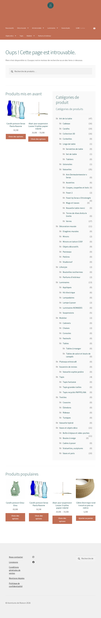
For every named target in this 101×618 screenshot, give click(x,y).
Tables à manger (73, 348)
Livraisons (13, 562)
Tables (66, 343)
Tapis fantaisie (69, 382)
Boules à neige (69, 438)
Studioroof (67, 262)
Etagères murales (71, 231)
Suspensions (68, 312)
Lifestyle (63, 267)
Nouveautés (10, 28)
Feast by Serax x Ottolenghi (78, 198)
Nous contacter (16, 557)
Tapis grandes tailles (72, 387)
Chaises (66, 328)
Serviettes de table (74, 149)
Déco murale (21, 28)
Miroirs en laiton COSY (73, 241)
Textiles (63, 397)
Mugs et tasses (72, 203)
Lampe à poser (69, 302)
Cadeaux (66, 123)
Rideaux (66, 412)
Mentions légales (16, 578)
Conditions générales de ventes (14, 570)
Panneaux (67, 251)
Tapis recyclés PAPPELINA (74, 392)
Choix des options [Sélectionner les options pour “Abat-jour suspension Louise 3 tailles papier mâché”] (38, 139)
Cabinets (67, 323)
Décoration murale (67, 226)
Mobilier (29, 36)
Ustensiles (67, 164)
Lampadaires (68, 297)
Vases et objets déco (68, 427)
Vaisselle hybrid (66, 422)
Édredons (67, 407)
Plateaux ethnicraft (68, 361)
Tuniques (67, 417)
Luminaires (51, 28)
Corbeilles (67, 138)
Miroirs (66, 236)
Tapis (21, 36)
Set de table (71, 154)
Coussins (67, 402)
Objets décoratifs (70, 246)
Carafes (66, 128)
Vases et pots (65, 28)
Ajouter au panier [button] (86, 518)
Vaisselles (67, 169)
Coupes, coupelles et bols (77, 187)
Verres (69, 221)
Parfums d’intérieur (44, 36)
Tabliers (69, 159)
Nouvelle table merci (75, 208)
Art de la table (36, 28)
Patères (66, 256)
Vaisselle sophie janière (73, 371)
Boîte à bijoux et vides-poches (76, 433)
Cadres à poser (69, 443)
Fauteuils (67, 338)
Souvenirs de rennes (68, 366)
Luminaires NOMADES (72, 307)
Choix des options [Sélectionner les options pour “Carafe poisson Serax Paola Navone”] (15, 136)
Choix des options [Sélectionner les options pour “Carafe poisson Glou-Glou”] (15, 517)
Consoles (67, 333)
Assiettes (70, 182)
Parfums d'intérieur (71, 277)
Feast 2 (69, 192)
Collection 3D (69, 133)
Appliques (67, 287)
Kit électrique (69, 292)
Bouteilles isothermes (73, 272)
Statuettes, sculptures (73, 448)
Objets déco (9, 36)
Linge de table (69, 144)
